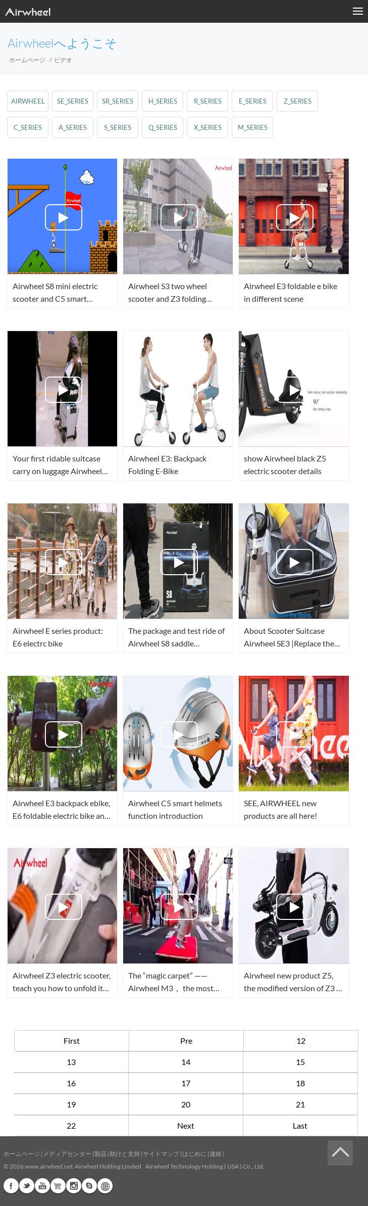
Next (185, 1125)
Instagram (73, 1185)
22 (71, 1125)
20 (185, 1104)
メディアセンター (67, 1153)
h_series (162, 101)
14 (185, 1061)
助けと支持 (125, 1153)
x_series (208, 127)
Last (300, 1125)
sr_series (117, 101)
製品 (100, 1153)
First (72, 1040)
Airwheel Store (58, 1185)
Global (105, 1185)
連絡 (215, 1153)
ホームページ (27, 60)
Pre (186, 1040)
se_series (72, 101)
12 (300, 1040)
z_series (297, 101)
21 (300, 1104)
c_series (28, 127)
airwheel (28, 101)
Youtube (42, 1185)
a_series (73, 127)
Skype (89, 1185)
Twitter (26, 1185)
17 (185, 1083)
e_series (253, 101)
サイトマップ (161, 1153)
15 (300, 1061)
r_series (208, 101)
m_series (253, 127)
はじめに (194, 1153)
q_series (162, 127)
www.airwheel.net (49, 1166)
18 (300, 1083)
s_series (117, 127)
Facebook (11, 1185)
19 (71, 1104)
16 (71, 1083)
